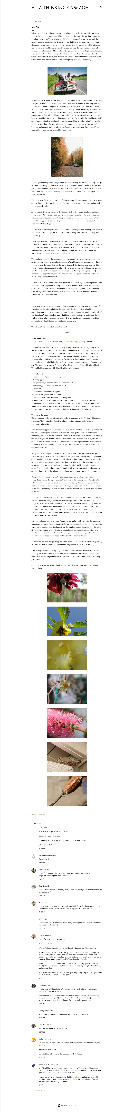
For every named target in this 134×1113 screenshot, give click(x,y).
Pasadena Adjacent (47, 1064)
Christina (43, 935)
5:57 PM (42, 848)
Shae (41, 902)
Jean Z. (42, 886)
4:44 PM (42, 1004)
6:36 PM (42, 862)
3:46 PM (42, 912)
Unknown (43, 1039)
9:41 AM (41, 1085)
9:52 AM (42, 1018)
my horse (77, 1077)
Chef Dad (43, 985)
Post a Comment (38, 1090)
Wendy (42, 869)
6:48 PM (42, 1057)
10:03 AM (42, 879)
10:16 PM (42, 978)
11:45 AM (42, 895)
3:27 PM (42, 1032)
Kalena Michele (45, 855)
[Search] (101, 6)
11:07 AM (42, 928)
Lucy (41, 828)
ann (40, 919)
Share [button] (33, 815)
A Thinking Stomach (64, 7)
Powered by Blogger (67, 1105)
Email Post (42, 815)
